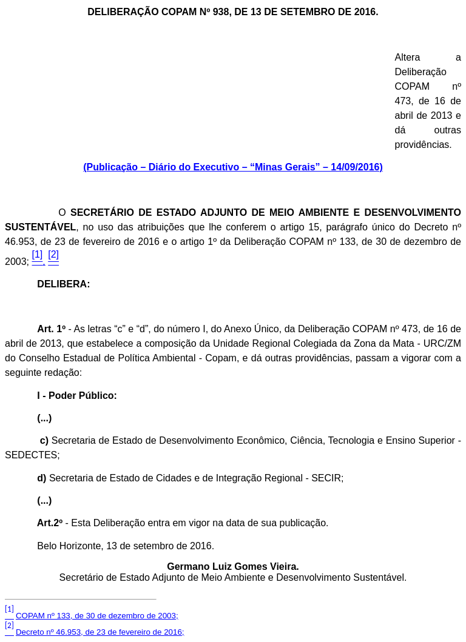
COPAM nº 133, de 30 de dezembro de (97, 615)
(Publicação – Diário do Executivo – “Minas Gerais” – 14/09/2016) (233, 167)
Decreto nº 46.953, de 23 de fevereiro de (100, 632)
